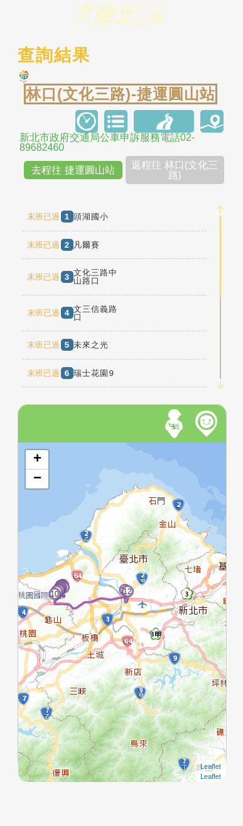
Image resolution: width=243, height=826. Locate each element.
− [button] (37, 479)
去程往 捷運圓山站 (72, 170)
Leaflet (210, 766)
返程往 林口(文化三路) (174, 170)
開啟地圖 (35, 448)
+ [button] (37, 459)
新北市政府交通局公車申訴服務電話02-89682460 (107, 143)
